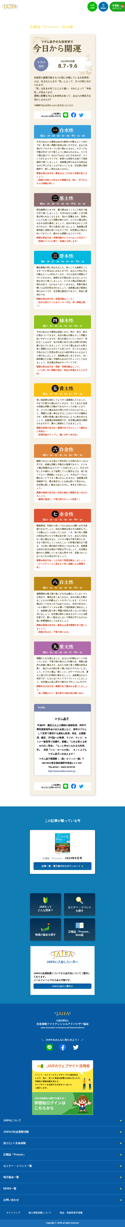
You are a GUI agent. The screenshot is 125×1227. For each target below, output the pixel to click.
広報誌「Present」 (14, 1154)
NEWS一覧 (9, 1188)
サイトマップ (13, 1212)
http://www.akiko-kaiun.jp (61, 771)
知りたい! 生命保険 (14, 1143)
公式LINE (92, 6)
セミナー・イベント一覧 (17, 1166)
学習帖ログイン (118, 6)
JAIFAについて (12, 1120)
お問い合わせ (11, 1200)
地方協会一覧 (11, 1177)
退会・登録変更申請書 (71, 1212)
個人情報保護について (39, 1212)
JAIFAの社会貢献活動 (16, 1131)
